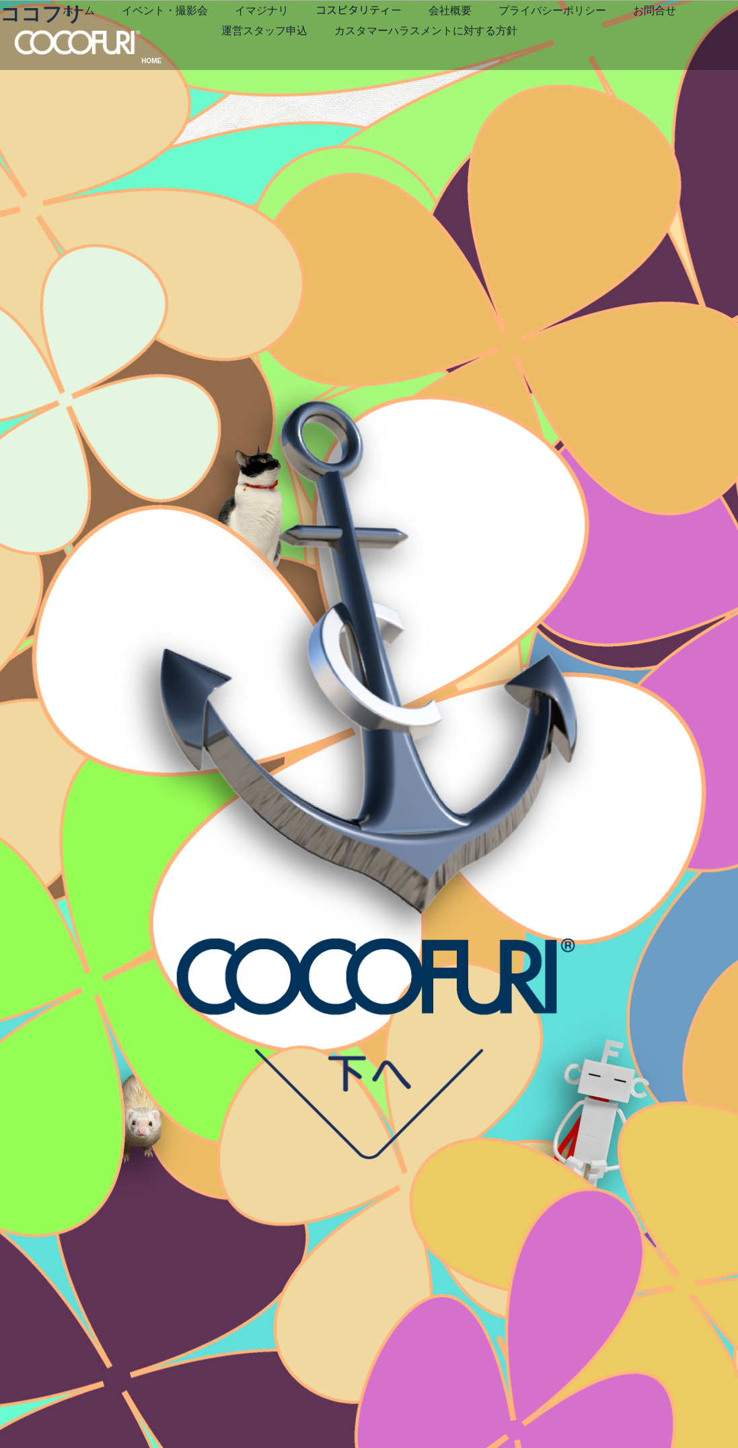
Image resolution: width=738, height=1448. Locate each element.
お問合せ (408, 57)
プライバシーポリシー (306, 57)
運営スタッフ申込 (500, 57)
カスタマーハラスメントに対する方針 (397, 78)
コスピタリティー (489, 37)
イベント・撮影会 (295, 37)
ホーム (209, 37)
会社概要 (580, 37)
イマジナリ (392, 37)
